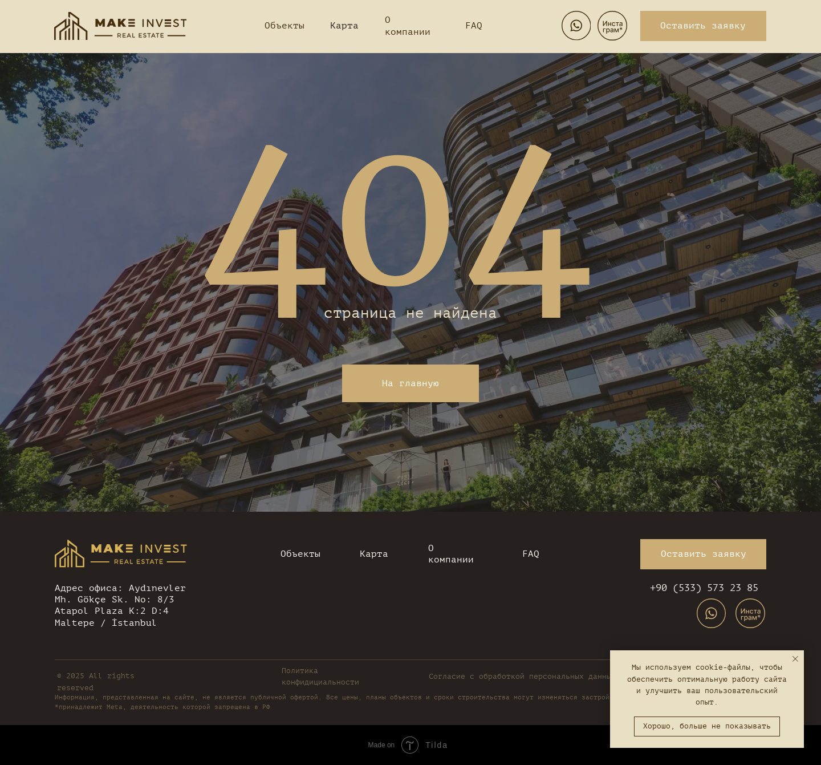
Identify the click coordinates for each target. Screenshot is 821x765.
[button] (703, 26)
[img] (120, 26)
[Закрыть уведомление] (795, 659)
